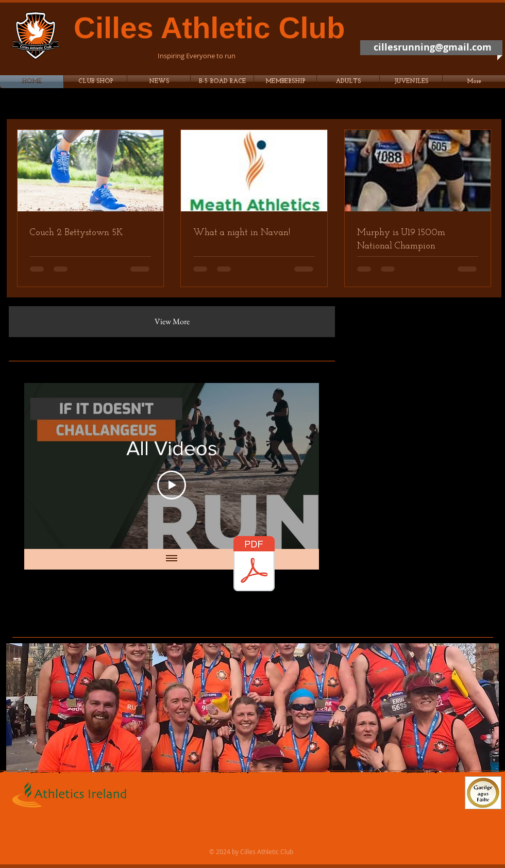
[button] (222, 81)
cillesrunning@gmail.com (433, 47)
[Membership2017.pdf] (254, 565)
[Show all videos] (171, 559)
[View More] (172, 321)
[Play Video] (171, 485)
